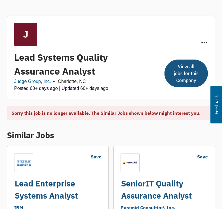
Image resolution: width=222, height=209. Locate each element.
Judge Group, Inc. (32, 81)
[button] (216, 104)
